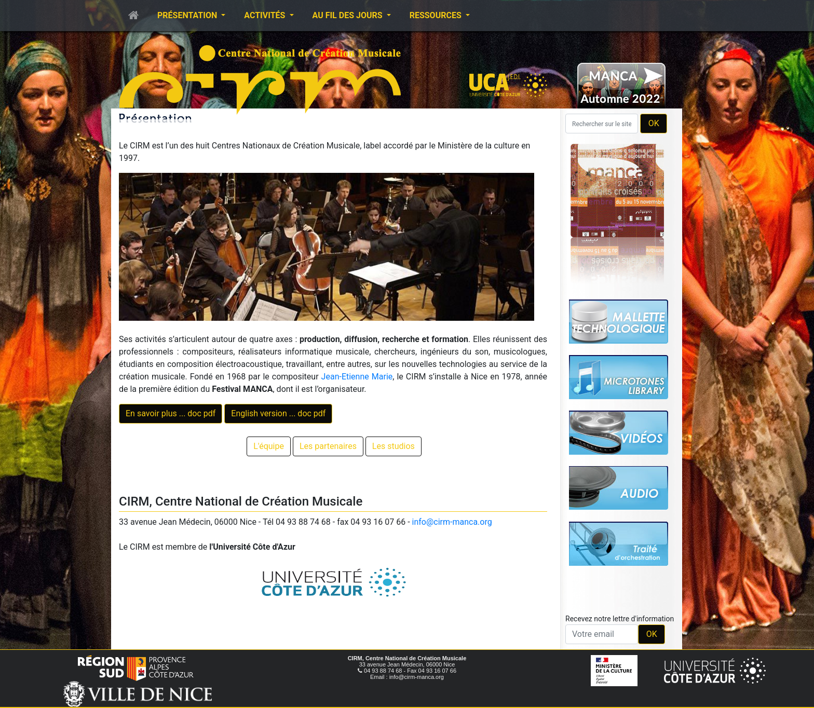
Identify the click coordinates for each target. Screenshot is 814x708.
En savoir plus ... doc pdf (170, 413)
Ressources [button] (437, 15)
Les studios (393, 446)
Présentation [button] (188, 15)
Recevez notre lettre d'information (619, 619)
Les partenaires (328, 446)
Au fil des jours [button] (349, 15)
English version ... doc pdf (278, 413)
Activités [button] (265, 15)
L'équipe (268, 446)
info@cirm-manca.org (452, 522)
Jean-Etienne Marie (357, 377)
